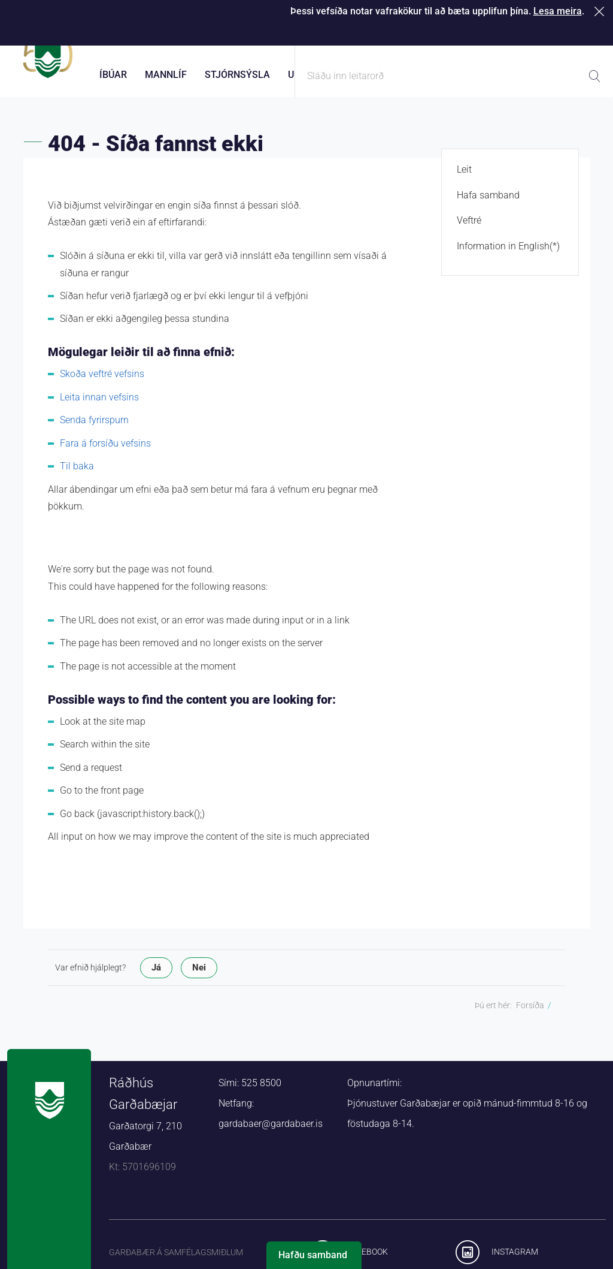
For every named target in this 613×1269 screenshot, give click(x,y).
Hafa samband (488, 205)
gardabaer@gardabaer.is (271, 1134)
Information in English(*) (508, 256)
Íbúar (113, 74)
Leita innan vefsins (99, 407)
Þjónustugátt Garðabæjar (368, 36)
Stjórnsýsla (237, 74)
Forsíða (530, 1016)
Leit (464, 180)
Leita (594, 76)
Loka (601, 11)
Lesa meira (557, 11)
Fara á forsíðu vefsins (105, 453)
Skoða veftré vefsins (102, 384)
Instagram (514, 1262)
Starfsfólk (459, 36)
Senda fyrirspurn (94, 430)
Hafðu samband (312, 1255)
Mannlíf (166, 74)
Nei (199, 978)
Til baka (77, 477)
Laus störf (525, 36)
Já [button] (156, 978)
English (587, 36)
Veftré (469, 231)
